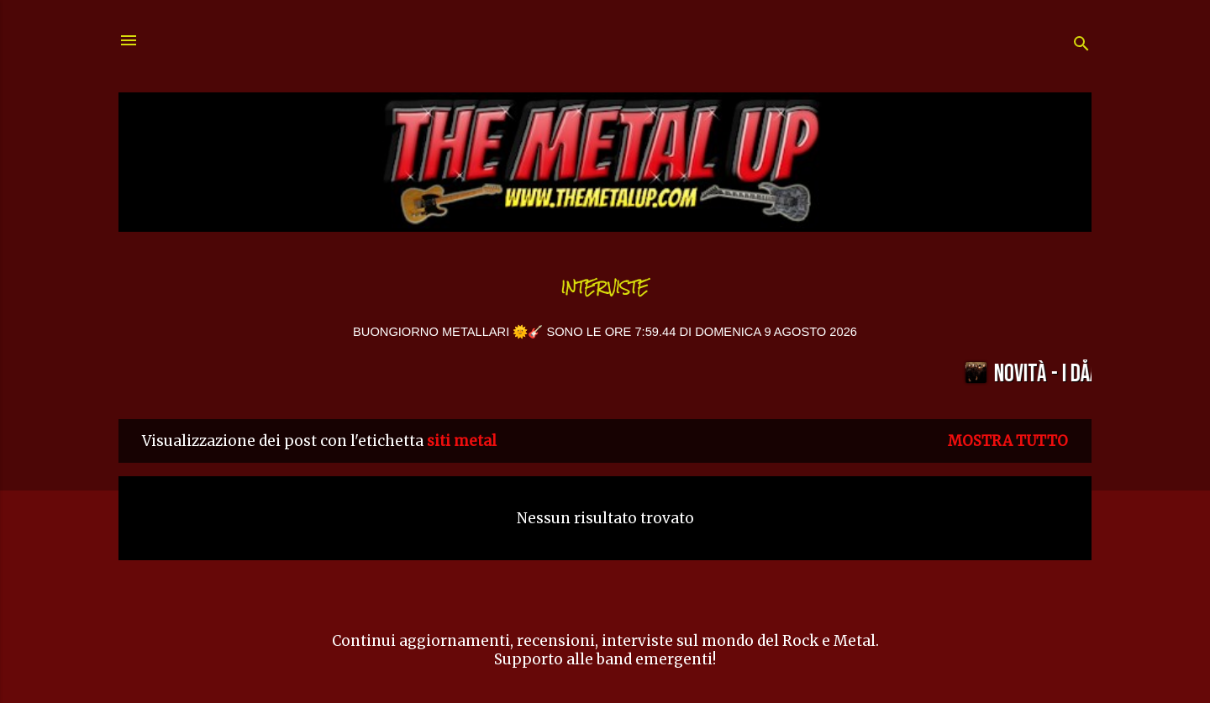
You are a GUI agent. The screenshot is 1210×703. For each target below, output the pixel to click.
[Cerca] (1081, 45)
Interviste (605, 288)
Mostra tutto (1008, 441)
